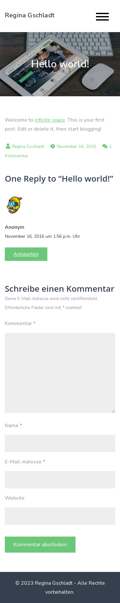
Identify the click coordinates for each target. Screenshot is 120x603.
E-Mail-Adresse (25, 461)
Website (15, 498)
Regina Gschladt (29, 15)
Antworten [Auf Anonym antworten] (26, 254)
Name (13, 425)
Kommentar (20, 323)
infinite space (50, 120)
